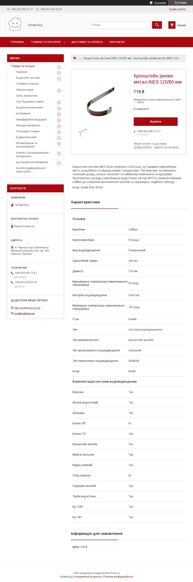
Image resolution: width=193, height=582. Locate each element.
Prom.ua (115, 573)
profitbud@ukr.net (25, 313)
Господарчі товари (27, 131)
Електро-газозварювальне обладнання (32, 154)
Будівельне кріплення (29, 107)
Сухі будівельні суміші (30, 101)
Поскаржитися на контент (87, 576)
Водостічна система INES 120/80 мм (107, 58)
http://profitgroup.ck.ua (27, 307)
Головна (17, 42)
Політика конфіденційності (118, 576)
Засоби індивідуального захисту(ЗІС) (31, 170)
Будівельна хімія (26, 137)
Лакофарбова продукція (31, 119)
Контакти (117, 42)
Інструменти (23, 113)
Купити (155, 121)
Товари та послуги (45, 42)
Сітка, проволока (26, 95)
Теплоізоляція (24, 89)
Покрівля (21, 71)
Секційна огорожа (27, 83)
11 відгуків (160, 2)
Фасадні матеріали (28, 125)
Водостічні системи (28, 77)
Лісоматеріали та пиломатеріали (26, 145)
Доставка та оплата (87, 42)
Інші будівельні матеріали (32, 162)
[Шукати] (157, 25)
